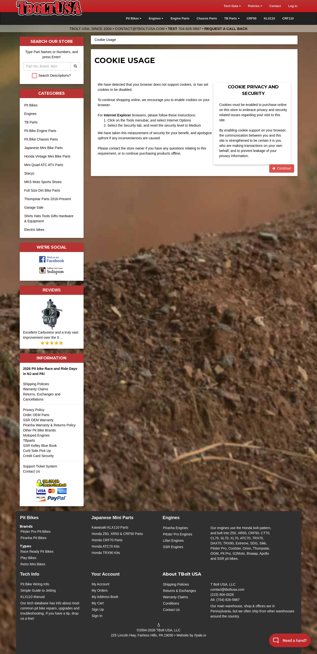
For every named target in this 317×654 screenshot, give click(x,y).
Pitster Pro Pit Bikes (35, 531)
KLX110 (269, 18)
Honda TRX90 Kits (106, 553)
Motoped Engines (36, 435)
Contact (275, 6)
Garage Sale (34, 207)
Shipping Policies (36, 384)
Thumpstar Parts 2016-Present (47, 199)
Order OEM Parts (36, 415)
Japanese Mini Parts (112, 517)
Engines (30, 114)
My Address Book (105, 597)
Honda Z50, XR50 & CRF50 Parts (117, 534)
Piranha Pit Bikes (33, 538)
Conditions (171, 603)
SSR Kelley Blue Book (40, 446)
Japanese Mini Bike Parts (43, 148)
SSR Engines (173, 547)
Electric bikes (34, 230)
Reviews (52, 290)
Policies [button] (255, 6)
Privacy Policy (33, 410)
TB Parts (31, 122)
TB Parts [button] (231, 18)
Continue (281, 168)
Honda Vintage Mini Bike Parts (47, 156)
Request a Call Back (226, 29)
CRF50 (252, 18)
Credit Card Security (51, 457)
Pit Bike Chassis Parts (41, 139)
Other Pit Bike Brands (39, 430)
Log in (293, 6)
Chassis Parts (207, 18)
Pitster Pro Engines (177, 534)
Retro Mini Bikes (32, 564)
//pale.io (200, 635)
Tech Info (29, 574)
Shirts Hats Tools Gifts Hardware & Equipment (49, 218)
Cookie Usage (105, 40)
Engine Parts (180, 18)
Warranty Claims (35, 389)
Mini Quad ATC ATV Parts (43, 165)
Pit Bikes (31, 105)
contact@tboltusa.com (140, 29)
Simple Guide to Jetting (38, 590)
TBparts (29, 440)
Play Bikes (28, 558)
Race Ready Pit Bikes (36, 551)
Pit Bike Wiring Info (34, 584)
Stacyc (29, 173)
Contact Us (31, 471)
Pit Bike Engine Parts (40, 131)
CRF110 (288, 18)
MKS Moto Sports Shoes (43, 182)
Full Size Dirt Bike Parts (42, 190)
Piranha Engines (175, 528)
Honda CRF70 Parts (107, 540)
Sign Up (98, 609)
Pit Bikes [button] (134, 18)
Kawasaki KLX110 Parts (110, 527)
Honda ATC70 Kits (105, 546)
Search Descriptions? (54, 75)
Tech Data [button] (232, 6)
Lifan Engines (173, 540)
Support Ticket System (40, 466)
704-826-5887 (189, 29)
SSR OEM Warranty (38, 420)
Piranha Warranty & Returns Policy (49, 425)
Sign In (97, 616)
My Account (100, 584)
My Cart (98, 603)
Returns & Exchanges (179, 591)
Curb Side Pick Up (37, 451)
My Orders (99, 590)
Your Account (105, 574)
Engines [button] (156, 18)
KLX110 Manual (32, 597)
